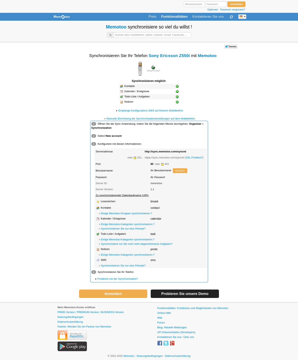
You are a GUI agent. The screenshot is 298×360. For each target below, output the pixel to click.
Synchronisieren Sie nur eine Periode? (123, 228)
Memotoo (116, 27)
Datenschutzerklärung (70, 321)
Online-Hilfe (164, 312)
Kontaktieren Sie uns (208, 16)
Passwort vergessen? (232, 9)
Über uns (188, 337)
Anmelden (180, 170)
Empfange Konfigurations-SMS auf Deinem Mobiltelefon (150, 110)
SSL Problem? (194, 157)
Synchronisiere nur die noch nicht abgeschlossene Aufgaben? (136, 243)
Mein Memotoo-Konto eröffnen (76, 307)
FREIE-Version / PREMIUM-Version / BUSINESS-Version (91, 312)
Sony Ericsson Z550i (169, 55)
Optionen (212, 9)
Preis (153, 16)
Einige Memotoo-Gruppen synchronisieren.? (126, 213)
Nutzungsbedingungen (71, 316)
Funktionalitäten (174, 16)
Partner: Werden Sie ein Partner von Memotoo (84, 326)
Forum (161, 322)
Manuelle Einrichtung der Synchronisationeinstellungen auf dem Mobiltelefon (151, 118)
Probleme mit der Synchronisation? (118, 278)
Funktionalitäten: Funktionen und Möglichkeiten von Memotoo (192, 308)
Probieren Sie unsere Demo (184, 294)
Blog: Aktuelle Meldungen (172, 327)
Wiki (159, 317)
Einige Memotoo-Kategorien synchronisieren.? (128, 224)
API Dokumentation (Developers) (176, 332)
